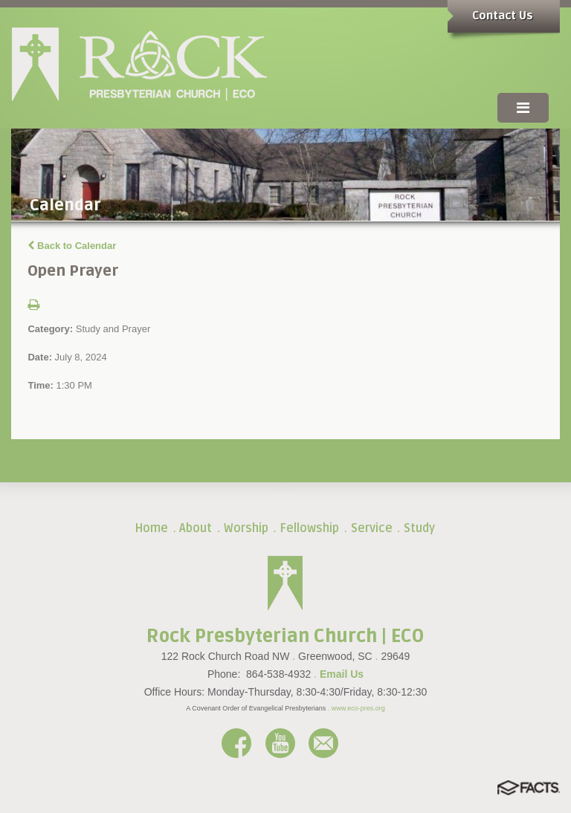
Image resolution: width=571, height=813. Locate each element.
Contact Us (502, 15)
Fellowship (309, 528)
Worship (246, 528)
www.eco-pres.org (358, 708)
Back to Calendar (72, 245)
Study (419, 528)
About (195, 528)
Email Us (342, 674)
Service (372, 528)
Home (151, 528)
